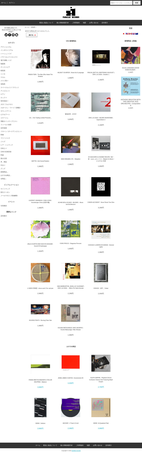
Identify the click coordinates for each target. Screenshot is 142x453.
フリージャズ (5, 138)
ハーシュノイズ (6, 54)
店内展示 (105, 23)
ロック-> (4, 98)
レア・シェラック (7, 145)
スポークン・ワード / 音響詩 (10, 108)
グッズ (3, 168)
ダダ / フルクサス (7, 104)
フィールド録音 (6, 125)
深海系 (33, 27)
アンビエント (5, 91)
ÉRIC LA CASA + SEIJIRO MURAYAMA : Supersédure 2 (101, 118)
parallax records (76, 450)
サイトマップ (5, 189)
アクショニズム (6, 47)
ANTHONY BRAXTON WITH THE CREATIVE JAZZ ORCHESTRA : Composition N (131, 91)
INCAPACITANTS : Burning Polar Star (40, 320)
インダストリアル (7, 50)
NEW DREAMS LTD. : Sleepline (70, 159)
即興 (2, 135)
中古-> (3, 165)
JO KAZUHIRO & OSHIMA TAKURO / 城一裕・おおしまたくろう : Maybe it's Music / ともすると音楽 (101, 159)
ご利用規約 (76, 23)
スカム (3, 77)
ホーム (3, 3)
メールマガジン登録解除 (9, 196)
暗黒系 (3, 70)
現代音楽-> (4, 101)
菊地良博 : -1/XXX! (70, 114)
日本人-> (4, 148)
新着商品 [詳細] (131, 41)
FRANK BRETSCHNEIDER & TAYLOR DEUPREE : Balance (40, 381)
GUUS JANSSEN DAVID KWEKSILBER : (130, 59)
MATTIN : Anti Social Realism (40, 161)
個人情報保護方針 (63, 23)
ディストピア (5, 67)
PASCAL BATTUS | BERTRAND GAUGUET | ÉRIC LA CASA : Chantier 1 (100, 73)
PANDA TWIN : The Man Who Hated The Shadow (40, 75)
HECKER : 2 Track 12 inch (71, 423)
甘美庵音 (4, 206)
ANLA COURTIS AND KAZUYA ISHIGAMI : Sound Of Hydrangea (40, 245)
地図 (84, 23)
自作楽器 (4, 128)
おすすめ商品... (6, 175)
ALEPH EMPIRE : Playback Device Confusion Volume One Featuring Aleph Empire (101, 379)
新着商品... (4, 172)
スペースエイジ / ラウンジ (10, 87)
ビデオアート (5, 114)
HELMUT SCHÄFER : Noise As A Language (71, 72)
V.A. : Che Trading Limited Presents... (40, 118)
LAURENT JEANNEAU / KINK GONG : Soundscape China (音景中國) (40, 201)
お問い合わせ (93, 23)
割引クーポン (5, 192)
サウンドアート (6, 111)
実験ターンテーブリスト (9, 121)
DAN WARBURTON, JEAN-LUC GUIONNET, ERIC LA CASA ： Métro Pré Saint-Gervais (70, 287)
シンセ (3, 74)
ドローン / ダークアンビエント (11, 131)
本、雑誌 (4, 162)
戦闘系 (3, 64)
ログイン (12, 3)
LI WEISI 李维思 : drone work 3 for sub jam (40, 288)
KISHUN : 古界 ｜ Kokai (101, 288)
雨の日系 (4, 158)
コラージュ (4, 118)
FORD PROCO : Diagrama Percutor (70, 243)
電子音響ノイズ (6, 60)
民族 (2, 155)
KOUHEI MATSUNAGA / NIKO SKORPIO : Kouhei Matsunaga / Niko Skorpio (70, 328)
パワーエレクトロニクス (9, 57)
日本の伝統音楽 (6, 152)
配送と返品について (46, 23)
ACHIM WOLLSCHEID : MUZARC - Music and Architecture (70, 203)
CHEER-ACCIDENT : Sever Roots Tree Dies (101, 202)
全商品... (4, 179)
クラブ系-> (4, 81)
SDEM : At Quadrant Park (101, 423)
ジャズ (3, 141)
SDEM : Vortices (40, 423)
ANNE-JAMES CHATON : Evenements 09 (70, 378)
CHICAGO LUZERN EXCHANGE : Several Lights (101, 246)
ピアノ (3, 94)
